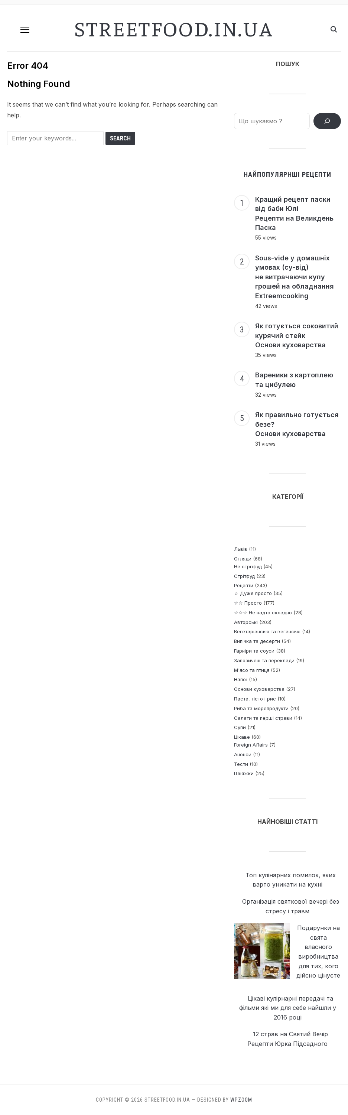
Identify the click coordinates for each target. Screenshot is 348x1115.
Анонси (242, 754)
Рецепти (243, 585)
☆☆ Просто (248, 603)
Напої (240, 679)
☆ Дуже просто (253, 593)
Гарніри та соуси (254, 651)
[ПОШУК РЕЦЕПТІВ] (327, 121)
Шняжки (244, 773)
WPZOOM (241, 1100)
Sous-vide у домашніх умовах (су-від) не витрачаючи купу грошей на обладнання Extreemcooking (294, 277)
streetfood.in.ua (173, 28)
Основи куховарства (259, 689)
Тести (241, 764)
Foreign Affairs (251, 745)
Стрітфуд (244, 576)
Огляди (242, 559)
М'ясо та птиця (251, 670)
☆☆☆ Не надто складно (263, 612)
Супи (240, 727)
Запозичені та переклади (264, 660)
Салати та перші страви (263, 718)
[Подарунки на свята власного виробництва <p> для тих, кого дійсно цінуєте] (262, 951)
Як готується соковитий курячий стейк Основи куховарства (296, 335)
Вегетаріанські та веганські (267, 631)
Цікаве (242, 737)
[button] (24, 30)
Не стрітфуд (248, 566)
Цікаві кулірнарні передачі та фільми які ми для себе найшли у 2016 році (287, 1008)
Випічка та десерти (257, 641)
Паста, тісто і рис (255, 699)
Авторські (246, 622)
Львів (240, 549)
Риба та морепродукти (261, 708)
